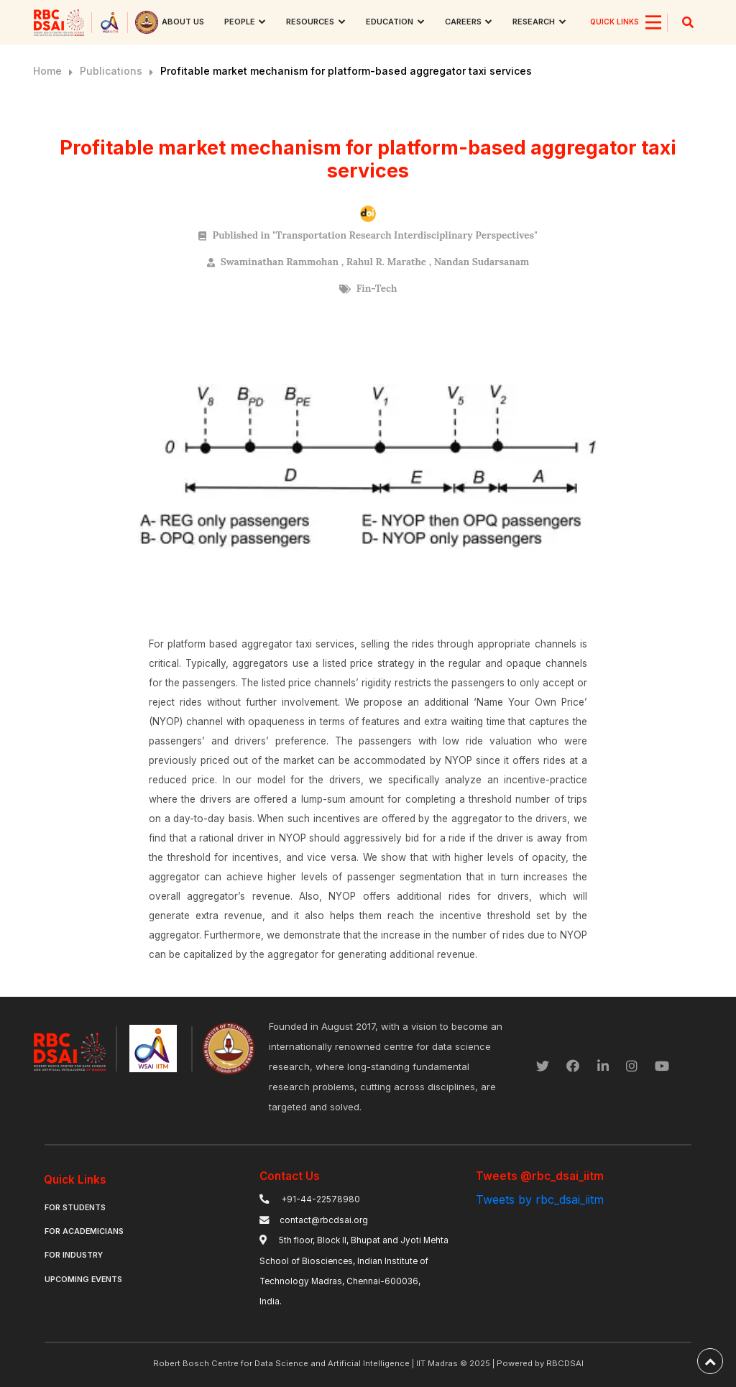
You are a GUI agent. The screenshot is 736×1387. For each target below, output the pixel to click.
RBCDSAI (565, 1363)
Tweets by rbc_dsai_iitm (540, 1199)
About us (183, 22)
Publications (111, 71)
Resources (310, 22)
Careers (463, 22)
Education (389, 22)
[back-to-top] (710, 1361)
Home (47, 71)
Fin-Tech (376, 288)
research (533, 22)
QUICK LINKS (614, 21)
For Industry (74, 1255)
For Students (75, 1207)
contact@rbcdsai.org (324, 1220)
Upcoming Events (83, 1279)
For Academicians (84, 1231)
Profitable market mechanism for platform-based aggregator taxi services (346, 71)
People (239, 22)
